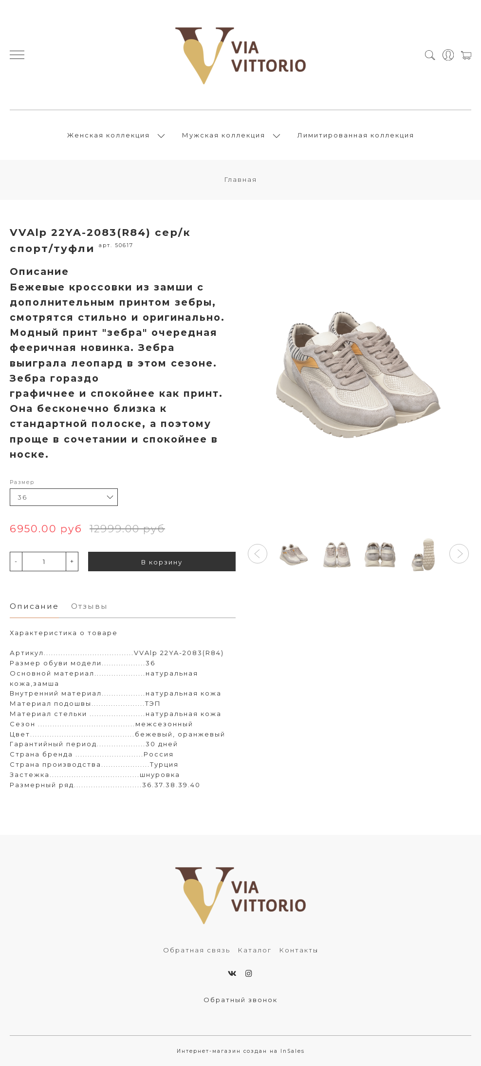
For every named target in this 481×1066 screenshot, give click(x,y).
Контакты (298, 950)
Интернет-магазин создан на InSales (241, 1051)
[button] (257, 553)
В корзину (162, 562)
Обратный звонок (241, 1000)
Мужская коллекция (223, 135)
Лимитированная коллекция (355, 135)
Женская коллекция (108, 135)
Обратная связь (196, 950)
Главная (240, 179)
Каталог (255, 950)
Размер (22, 482)
